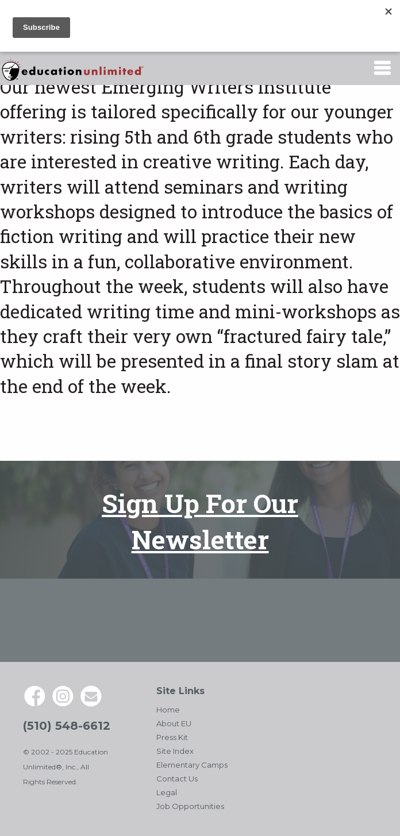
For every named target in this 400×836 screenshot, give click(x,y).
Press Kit (172, 737)
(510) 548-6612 (66, 726)
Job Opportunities (190, 806)
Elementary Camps (192, 764)
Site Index (175, 751)
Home (168, 709)
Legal (166, 792)
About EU (173, 723)
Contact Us (177, 778)
